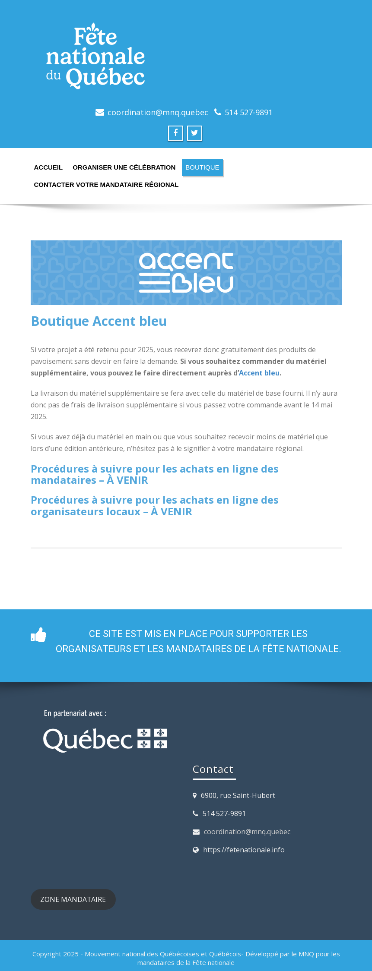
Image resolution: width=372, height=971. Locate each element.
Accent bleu (259, 373)
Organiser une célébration (124, 167)
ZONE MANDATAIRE (73, 899)
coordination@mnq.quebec (247, 831)
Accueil (48, 167)
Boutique (202, 167)
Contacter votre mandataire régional (106, 184)
